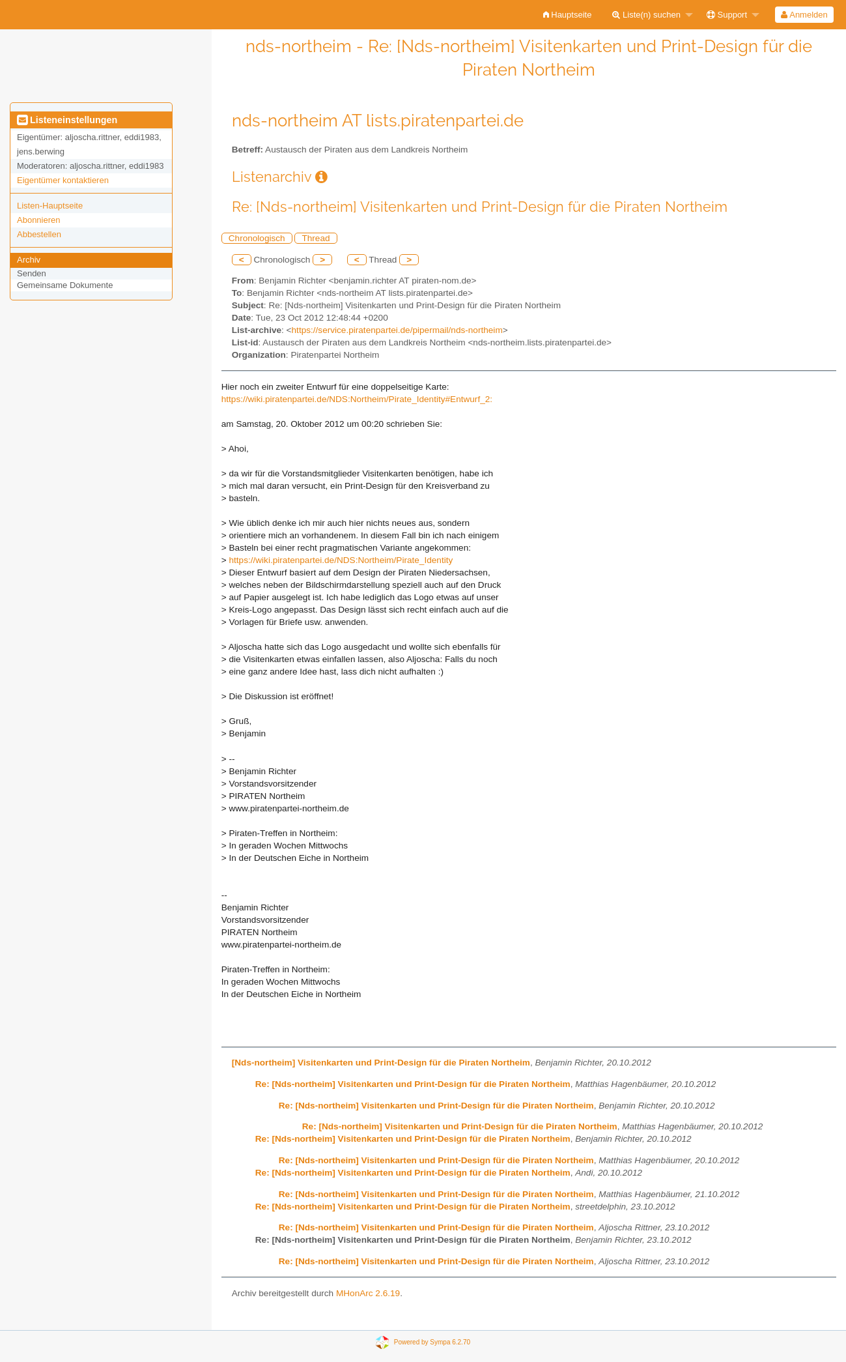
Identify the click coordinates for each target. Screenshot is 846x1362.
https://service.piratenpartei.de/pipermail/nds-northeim (397, 330)
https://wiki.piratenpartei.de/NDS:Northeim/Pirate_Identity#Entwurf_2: (356, 399)
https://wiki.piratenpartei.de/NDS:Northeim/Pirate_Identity (341, 560)
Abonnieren (39, 220)
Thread (316, 238)
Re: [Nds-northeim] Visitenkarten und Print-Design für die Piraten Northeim (413, 1084)
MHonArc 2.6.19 (368, 1293)
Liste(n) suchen (646, 15)
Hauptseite (567, 15)
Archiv (28, 260)
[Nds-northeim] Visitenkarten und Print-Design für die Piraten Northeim (381, 1062)
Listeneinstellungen (67, 120)
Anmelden (804, 15)
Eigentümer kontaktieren (63, 180)
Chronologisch (257, 238)
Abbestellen (39, 234)
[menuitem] (567, 14)
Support (727, 15)
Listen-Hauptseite (50, 205)
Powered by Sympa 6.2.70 (432, 1342)
